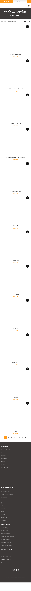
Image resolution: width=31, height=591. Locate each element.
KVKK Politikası (5, 530)
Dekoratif (3, 520)
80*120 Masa (15, 397)
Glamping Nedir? (5, 450)
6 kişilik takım (15, 260)
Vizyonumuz (4, 452)
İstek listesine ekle (27, 26)
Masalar (3, 500)
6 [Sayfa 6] (19, 437)
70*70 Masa (15, 363)
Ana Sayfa (3, 21)
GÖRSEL (3, 464)
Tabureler (3, 505)
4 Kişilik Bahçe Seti (15, 123)
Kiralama (3, 455)
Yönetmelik (4, 458)
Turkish (17, 2)
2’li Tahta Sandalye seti (15, 89)
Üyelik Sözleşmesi (5, 528)
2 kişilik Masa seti (15, 54)
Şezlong (3, 503)
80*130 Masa (15, 431)
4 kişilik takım (16, 226)
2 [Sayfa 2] (8, 437)
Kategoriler (14, 16)
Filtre (26, 21)
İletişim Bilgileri (5, 467)
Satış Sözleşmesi (5, 539)
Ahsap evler (4, 517)
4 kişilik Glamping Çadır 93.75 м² (15, 157)
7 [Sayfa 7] (22, 437)
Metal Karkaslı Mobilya (7, 494)
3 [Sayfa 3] (11, 437)
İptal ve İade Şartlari (6, 542)
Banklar (3, 508)
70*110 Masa (15, 294)
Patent (3, 461)
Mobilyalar (3, 514)
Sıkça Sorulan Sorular (6, 545)
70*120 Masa (15, 328)
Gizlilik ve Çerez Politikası (7, 536)
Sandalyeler (4, 497)
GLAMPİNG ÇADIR (6, 491)
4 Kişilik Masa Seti (15, 191)
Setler (2, 511)
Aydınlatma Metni (5, 533)
